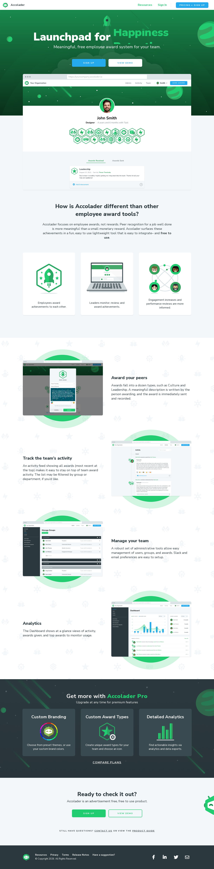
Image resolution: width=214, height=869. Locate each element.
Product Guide (143, 830)
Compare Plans (107, 762)
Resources (145, 5)
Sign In (162, 5)
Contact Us (103, 830)
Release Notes (80, 854)
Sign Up (88, 62)
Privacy (54, 854)
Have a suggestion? (104, 854)
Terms (65, 854)
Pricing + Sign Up (192, 5)
